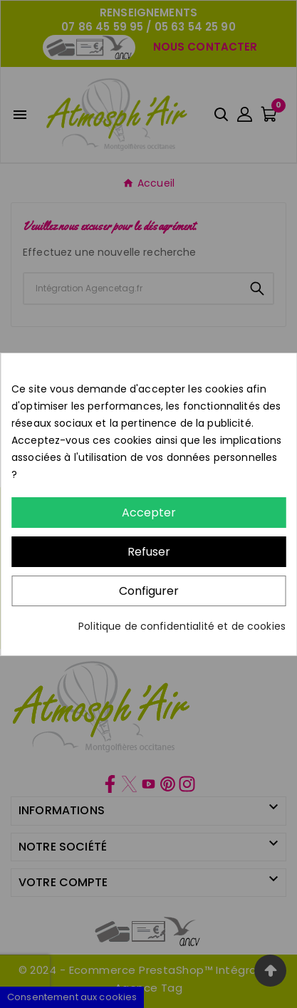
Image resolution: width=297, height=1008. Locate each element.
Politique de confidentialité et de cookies (182, 626)
